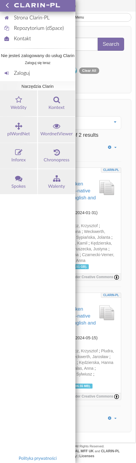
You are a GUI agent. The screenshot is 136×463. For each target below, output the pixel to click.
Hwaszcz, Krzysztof (79, 225)
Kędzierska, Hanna (96, 362)
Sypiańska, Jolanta (93, 237)
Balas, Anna (83, 368)
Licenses (86, 456)
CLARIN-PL (111, 170)
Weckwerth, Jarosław (89, 356)
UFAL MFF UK (82, 451)
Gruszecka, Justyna (89, 249)
